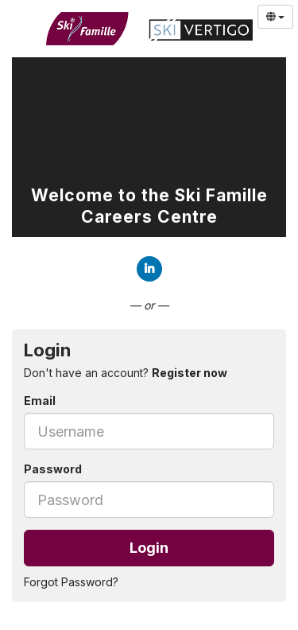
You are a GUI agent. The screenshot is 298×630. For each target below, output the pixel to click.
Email (40, 400)
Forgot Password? (71, 582)
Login (149, 547)
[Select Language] (275, 17)
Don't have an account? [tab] (125, 372)
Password (53, 469)
